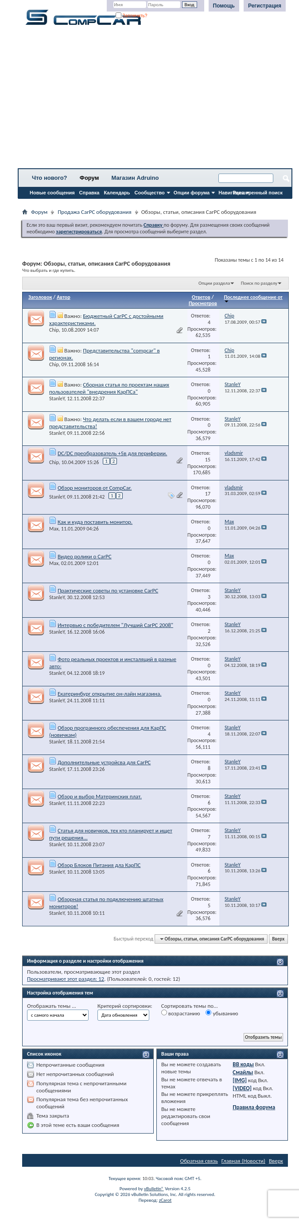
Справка (89, 192)
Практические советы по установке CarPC (108, 590)
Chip (54, 330)
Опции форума (192, 192)
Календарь (117, 192)
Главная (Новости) (243, 1160)
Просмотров (203, 303)
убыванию (222, 1013)
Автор (63, 297)
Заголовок (40, 297)
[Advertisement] (155, 100)
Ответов (201, 297)
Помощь (224, 6)
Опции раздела (214, 283)
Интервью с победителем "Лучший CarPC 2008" (115, 625)
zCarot (165, 1200)
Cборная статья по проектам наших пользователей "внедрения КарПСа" (109, 388)
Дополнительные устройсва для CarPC (104, 762)
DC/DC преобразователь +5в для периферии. (112, 453)
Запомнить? (132, 15)
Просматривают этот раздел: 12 (65, 978)
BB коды (243, 1064)
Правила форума (254, 1107)
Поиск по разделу (259, 283)
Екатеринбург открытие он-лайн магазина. (110, 693)
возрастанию (180, 1013)
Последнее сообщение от (253, 298)
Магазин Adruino (135, 177)
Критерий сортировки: (124, 1005)
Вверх (278, 939)
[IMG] (240, 1080)
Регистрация (264, 6)
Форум (89, 177)
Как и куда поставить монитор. (95, 522)
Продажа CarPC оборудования (94, 212)
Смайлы (243, 1072)
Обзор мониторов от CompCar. (95, 487)
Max (53, 529)
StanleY (57, 398)
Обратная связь (199, 1160)
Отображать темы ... (51, 1005)
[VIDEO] (242, 1088)
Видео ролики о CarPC (85, 556)
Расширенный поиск (258, 192)
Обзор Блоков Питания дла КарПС (99, 865)
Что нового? (49, 177)
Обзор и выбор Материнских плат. (100, 796)
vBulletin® (154, 1189)
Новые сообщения (52, 192)
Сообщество (150, 192)
